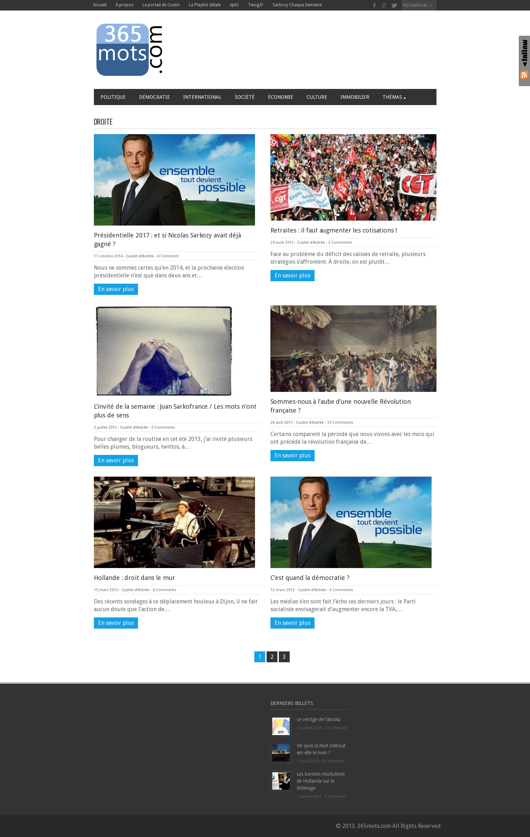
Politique (113, 97)
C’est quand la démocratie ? (310, 577)
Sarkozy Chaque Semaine (297, 4)
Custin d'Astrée (140, 256)
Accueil (99, 4)
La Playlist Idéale (205, 4)
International (202, 97)
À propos (124, 4)
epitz (234, 4)
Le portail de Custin (161, 4)
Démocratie (154, 97)
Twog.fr (255, 4)
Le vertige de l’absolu (319, 719)
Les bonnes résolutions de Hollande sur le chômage (321, 781)
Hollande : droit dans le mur (134, 577)
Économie (280, 97)
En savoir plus (116, 289)
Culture (317, 97)
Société (245, 97)
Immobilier (354, 97)
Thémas (394, 97)
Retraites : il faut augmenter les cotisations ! (333, 230)
